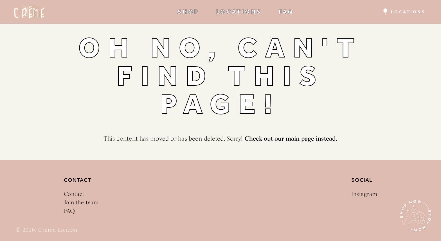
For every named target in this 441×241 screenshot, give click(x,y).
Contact (74, 194)
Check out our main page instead (290, 138)
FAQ (286, 11)
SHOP (188, 11)
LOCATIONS (239, 11)
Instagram (364, 194)
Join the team (81, 202)
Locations (408, 11)
